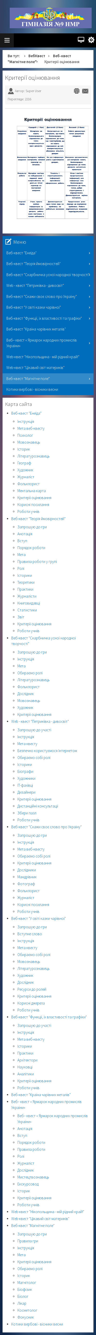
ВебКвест (36, 55)
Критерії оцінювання (32, 78)
